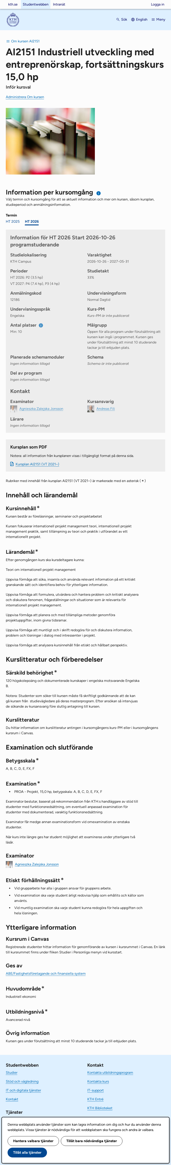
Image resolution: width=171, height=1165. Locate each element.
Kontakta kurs (98, 1081)
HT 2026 (32, 221)
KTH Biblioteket (99, 1108)
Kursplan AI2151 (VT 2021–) (37, 464)
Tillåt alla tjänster (27, 1152)
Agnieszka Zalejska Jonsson (37, 864)
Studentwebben (36, 4)
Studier (11, 1072)
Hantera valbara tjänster (33, 1141)
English (141, 19)
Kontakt (12, 1099)
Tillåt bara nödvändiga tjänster (91, 1141)
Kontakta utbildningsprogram (110, 1072)
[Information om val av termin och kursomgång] (98, 193)
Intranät (59, 4)
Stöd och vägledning (22, 1081)
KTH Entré (95, 1099)
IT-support (95, 1090)
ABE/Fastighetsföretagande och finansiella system (46, 973)
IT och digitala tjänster (23, 1090)
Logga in (157, 4)
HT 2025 (13, 221)
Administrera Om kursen (25, 97)
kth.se (13, 4)
